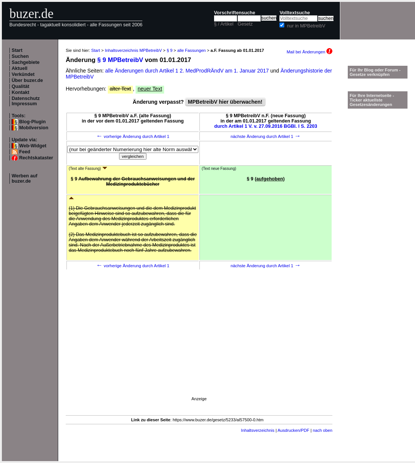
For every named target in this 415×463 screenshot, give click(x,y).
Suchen (20, 56)
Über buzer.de (27, 80)
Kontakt (20, 92)
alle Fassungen (191, 50)
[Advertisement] (199, 343)
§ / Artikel (224, 24)
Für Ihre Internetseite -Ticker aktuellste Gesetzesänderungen (372, 100)
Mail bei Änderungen (309, 52)
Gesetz (245, 24)
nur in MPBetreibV (306, 26)
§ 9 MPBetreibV (120, 60)
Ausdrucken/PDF (293, 430)
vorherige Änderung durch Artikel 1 (132, 136)
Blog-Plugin (32, 121)
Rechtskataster (36, 157)
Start (17, 50)
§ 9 (170, 50)
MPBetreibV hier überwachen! (225, 102)
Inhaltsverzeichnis (258, 430)
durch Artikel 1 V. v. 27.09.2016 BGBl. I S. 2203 (265, 126)
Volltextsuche (294, 12)
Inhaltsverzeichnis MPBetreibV (133, 50)
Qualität (20, 86)
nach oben (322, 430)
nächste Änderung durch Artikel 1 (266, 136)
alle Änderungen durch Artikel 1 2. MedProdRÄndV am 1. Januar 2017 (187, 71)
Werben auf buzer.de (24, 178)
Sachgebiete (25, 62)
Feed (24, 151)
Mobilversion (33, 127)
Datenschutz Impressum (26, 101)
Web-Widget (32, 145)
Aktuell (19, 68)
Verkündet (23, 74)
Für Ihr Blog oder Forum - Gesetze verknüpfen (375, 72)
